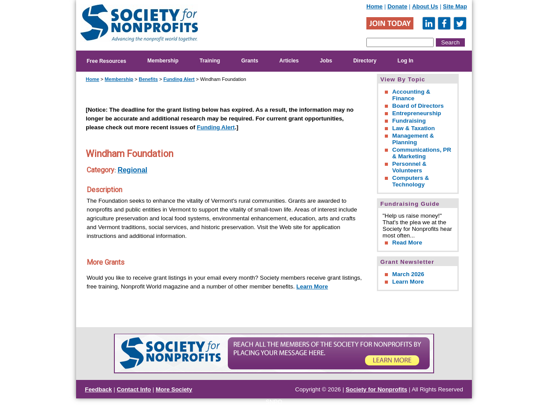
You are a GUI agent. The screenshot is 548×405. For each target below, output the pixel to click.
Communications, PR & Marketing (421, 153)
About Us (425, 6)
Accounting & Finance (411, 95)
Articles (289, 61)
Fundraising (409, 120)
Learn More (312, 286)
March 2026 (408, 274)
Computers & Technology (410, 181)
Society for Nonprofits (376, 389)
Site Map (455, 6)
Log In (405, 61)
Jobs (326, 61)
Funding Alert (178, 79)
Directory (364, 61)
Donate (397, 6)
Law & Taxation (413, 128)
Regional (132, 170)
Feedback (98, 389)
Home (374, 6)
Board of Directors (418, 105)
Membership (163, 61)
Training (210, 61)
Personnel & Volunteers (409, 167)
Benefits (148, 79)
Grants (249, 61)
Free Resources (106, 61)
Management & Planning (413, 139)
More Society (174, 389)
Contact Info (134, 389)
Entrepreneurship (416, 113)
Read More (407, 242)
